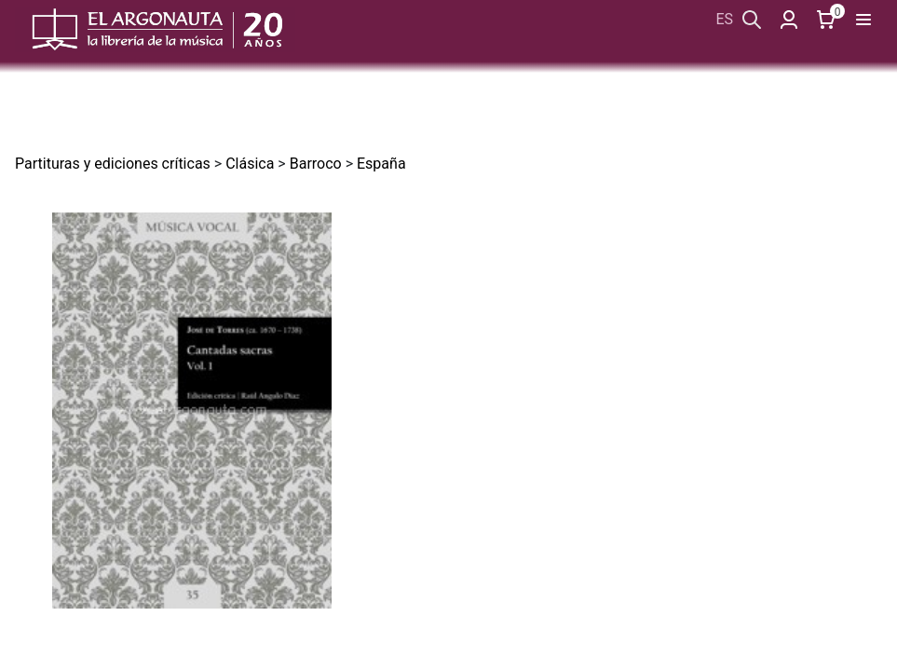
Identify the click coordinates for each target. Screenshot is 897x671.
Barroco (316, 163)
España (381, 163)
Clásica (249, 163)
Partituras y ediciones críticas (113, 163)
